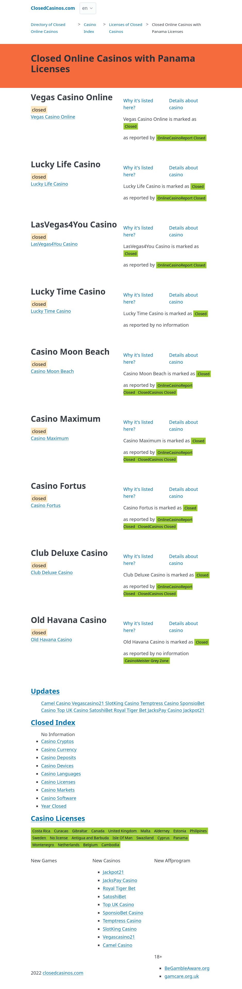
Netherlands (69, 844)
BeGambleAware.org (187, 968)
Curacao (61, 830)
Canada (98, 830)
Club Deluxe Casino (52, 572)
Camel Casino (56, 703)
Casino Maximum (50, 438)
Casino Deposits (58, 757)
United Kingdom (123, 830)
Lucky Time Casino (51, 311)
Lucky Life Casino (49, 184)
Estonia (180, 830)
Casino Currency (59, 749)
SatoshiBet (101, 710)
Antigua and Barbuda (91, 837)
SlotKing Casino (122, 703)
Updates (45, 691)
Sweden (39, 837)
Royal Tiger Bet (131, 710)
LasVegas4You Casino (54, 244)
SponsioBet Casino (123, 913)
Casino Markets (58, 790)
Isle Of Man (123, 837)
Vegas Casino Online (53, 117)
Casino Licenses (58, 782)
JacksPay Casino (165, 710)
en (85, 8)
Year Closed (53, 806)
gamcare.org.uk (181, 976)
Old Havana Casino (51, 639)
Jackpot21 (193, 710)
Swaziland (145, 837)
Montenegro (43, 844)
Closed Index (53, 722)
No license (59, 837)
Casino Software (58, 798)
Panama (180, 837)
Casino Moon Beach (52, 371)
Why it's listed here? (138, 104)
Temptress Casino (160, 703)
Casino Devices (57, 766)
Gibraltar (80, 830)
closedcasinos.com (63, 973)
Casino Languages (61, 774)
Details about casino (183, 104)
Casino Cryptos (57, 741)
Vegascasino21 (88, 703)
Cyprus (164, 837)
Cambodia (110, 844)
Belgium (91, 844)
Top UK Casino (73, 710)
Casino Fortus (46, 505)
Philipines (198, 830)
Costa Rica (41, 830)
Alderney (162, 830)
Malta (145, 830)
